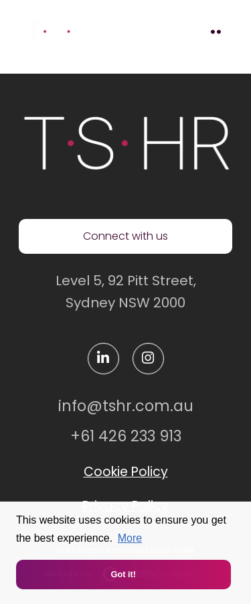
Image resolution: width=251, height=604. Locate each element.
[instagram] (148, 359)
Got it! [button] (123, 574)
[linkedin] (103, 359)
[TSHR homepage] (125, 143)
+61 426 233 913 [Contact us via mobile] (125, 436)
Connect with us (125, 236)
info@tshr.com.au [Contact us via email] (125, 406)
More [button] (130, 538)
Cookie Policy (126, 472)
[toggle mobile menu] (215, 31)
